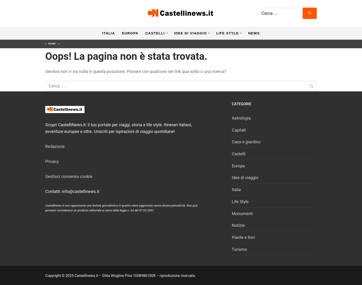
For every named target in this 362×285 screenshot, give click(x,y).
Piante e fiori (243, 237)
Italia (236, 189)
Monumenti (242, 213)
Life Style (240, 201)
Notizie (238, 225)
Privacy (52, 161)
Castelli (238, 153)
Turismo (239, 249)
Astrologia (241, 118)
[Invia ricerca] (310, 13)
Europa (238, 165)
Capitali (239, 130)
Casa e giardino (246, 141)
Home (52, 43)
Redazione (55, 146)
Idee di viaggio (245, 177)
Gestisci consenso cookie (68, 176)
